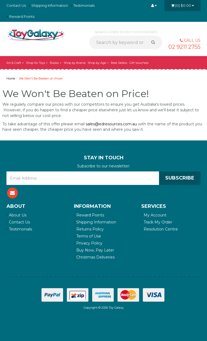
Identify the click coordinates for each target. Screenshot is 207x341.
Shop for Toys (37, 63)
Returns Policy (89, 229)
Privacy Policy (88, 243)
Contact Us (16, 5)
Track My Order (156, 222)
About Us (16, 215)
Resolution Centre (159, 229)
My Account (154, 215)
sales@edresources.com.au (111, 124)
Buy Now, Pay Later (94, 250)
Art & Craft (15, 63)
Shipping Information (49, 5)
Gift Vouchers (139, 63)
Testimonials (84, 5)
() (182, 5)
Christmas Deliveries (94, 257)
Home (10, 78)
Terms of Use (87, 236)
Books (55, 63)
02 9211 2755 (184, 47)
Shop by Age (98, 63)
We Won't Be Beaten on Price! (41, 78)
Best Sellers (119, 63)
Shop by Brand (74, 63)
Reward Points (21, 16)
